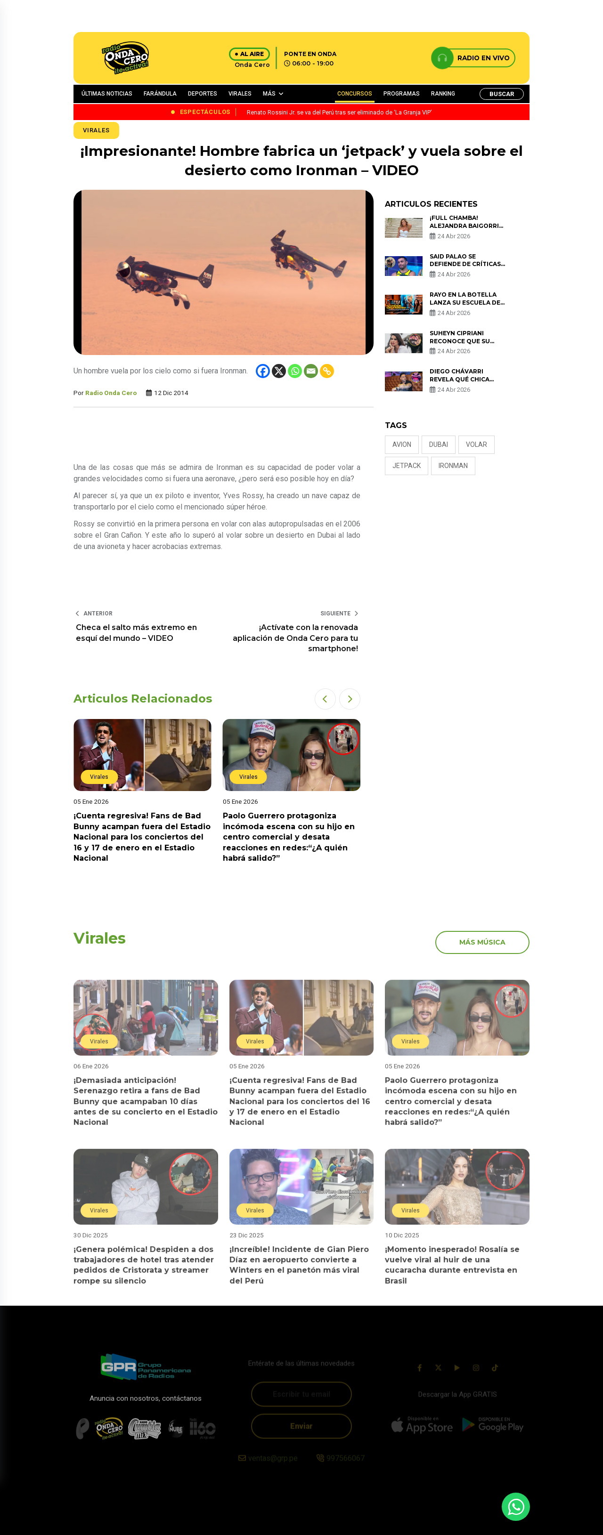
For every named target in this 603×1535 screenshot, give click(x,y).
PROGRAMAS (401, 93)
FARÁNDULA (160, 93)
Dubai (438, 444)
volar (476, 444)
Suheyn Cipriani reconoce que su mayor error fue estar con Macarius (465, 345)
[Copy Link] (327, 371)
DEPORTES (202, 93)
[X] (279, 371)
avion (401, 444)
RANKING (443, 93)
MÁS (269, 93)
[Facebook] (263, 371)
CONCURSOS (354, 93)
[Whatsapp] (295, 371)
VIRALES (240, 93)
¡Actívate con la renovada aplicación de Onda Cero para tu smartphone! (295, 638)
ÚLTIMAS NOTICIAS (106, 93)
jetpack (406, 465)
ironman (453, 465)
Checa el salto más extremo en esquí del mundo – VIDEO (136, 632)
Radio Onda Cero (111, 392)
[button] (325, 699)
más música (482, 942)
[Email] (311, 371)
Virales (96, 130)
